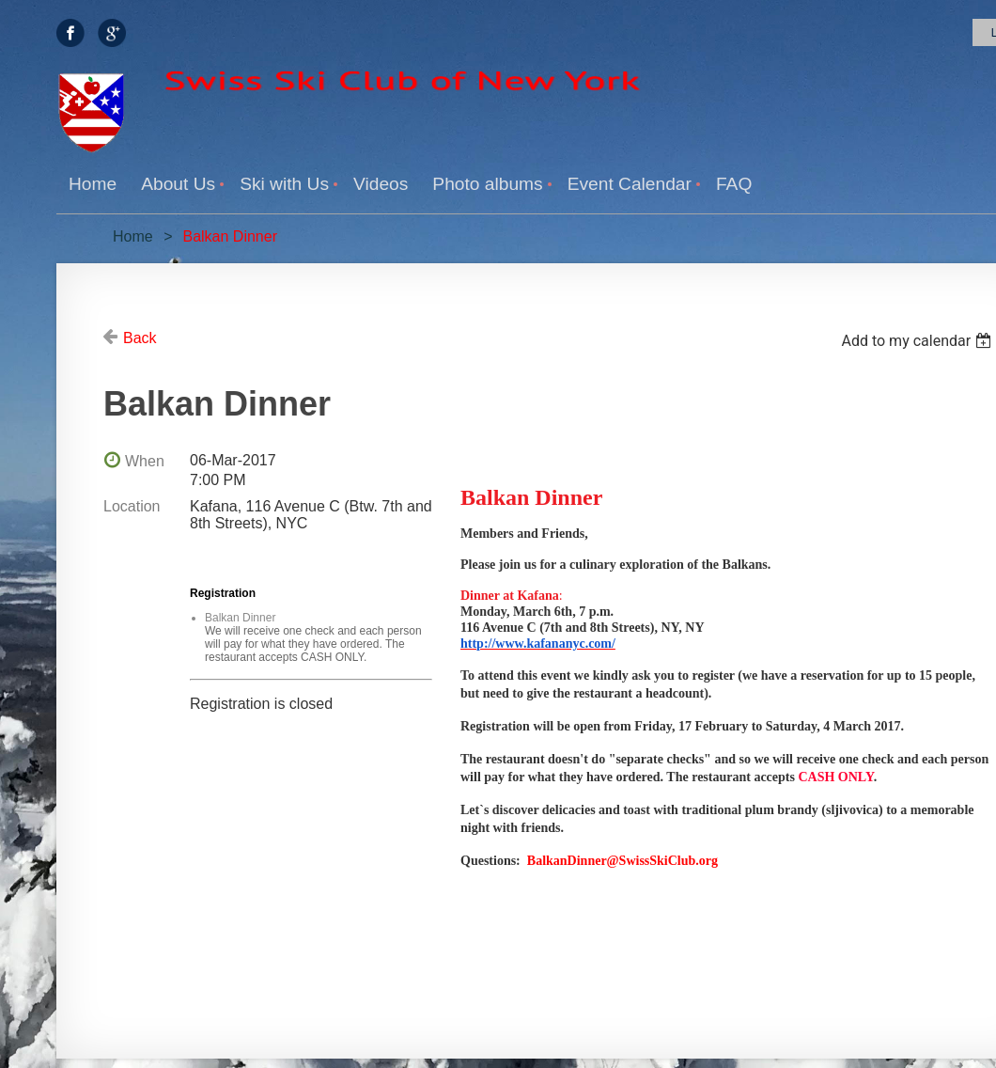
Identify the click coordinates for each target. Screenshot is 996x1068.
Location (132, 506)
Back (140, 338)
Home (133, 236)
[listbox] (918, 341)
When (144, 461)
